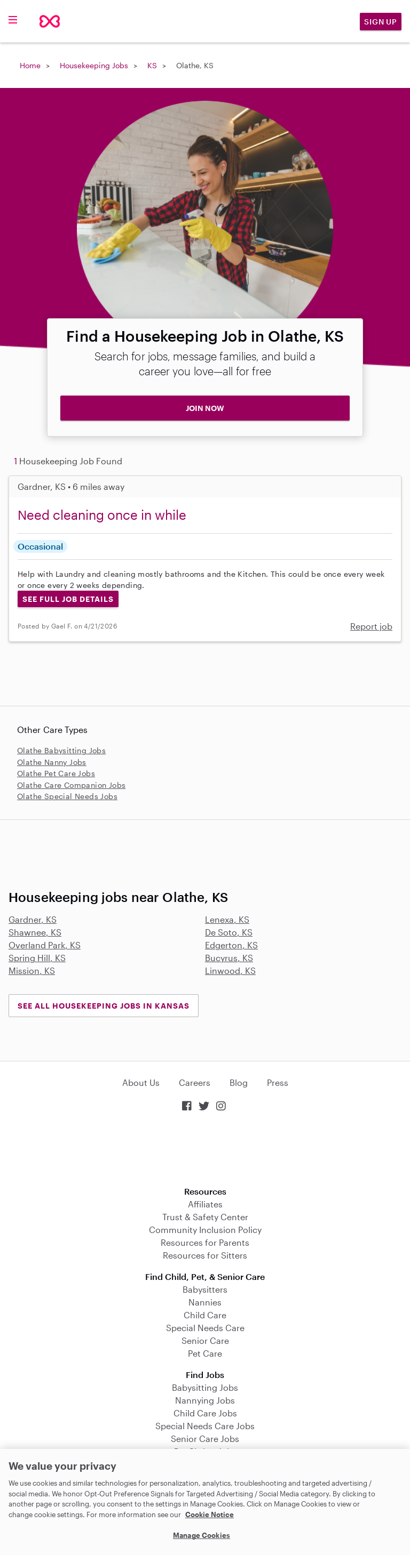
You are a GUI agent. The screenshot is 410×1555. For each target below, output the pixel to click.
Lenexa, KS (227, 919)
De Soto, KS (229, 932)
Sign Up (380, 21)
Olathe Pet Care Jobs (56, 773)
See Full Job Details (68, 598)
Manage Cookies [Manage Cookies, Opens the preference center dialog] (201, 1535)
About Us (141, 1082)
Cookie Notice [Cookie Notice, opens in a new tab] (209, 1514)
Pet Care (205, 1353)
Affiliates (205, 1204)
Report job (371, 626)
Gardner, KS (33, 919)
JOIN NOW (205, 408)
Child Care (205, 1315)
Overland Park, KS (45, 945)
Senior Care (205, 1340)
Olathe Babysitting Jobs (61, 750)
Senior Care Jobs (205, 1438)
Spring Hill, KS (37, 958)
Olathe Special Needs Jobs (67, 796)
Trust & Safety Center (205, 1217)
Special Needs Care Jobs (205, 1426)
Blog (239, 1082)
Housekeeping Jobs (94, 65)
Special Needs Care (205, 1328)
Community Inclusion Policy (205, 1229)
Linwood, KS (230, 970)
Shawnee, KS (35, 932)
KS (152, 65)
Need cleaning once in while (102, 514)
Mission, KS (32, 970)
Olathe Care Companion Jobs (71, 784)
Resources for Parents (205, 1242)
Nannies (205, 1302)
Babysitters (205, 1289)
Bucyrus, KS (229, 958)
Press (277, 1082)
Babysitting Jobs (205, 1387)
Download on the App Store (205, 1150)
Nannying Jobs (205, 1400)
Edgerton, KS (231, 945)
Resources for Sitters (205, 1255)
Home (30, 65)
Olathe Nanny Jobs (51, 762)
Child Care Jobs (205, 1413)
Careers (194, 1082)
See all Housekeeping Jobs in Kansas (104, 1005)
